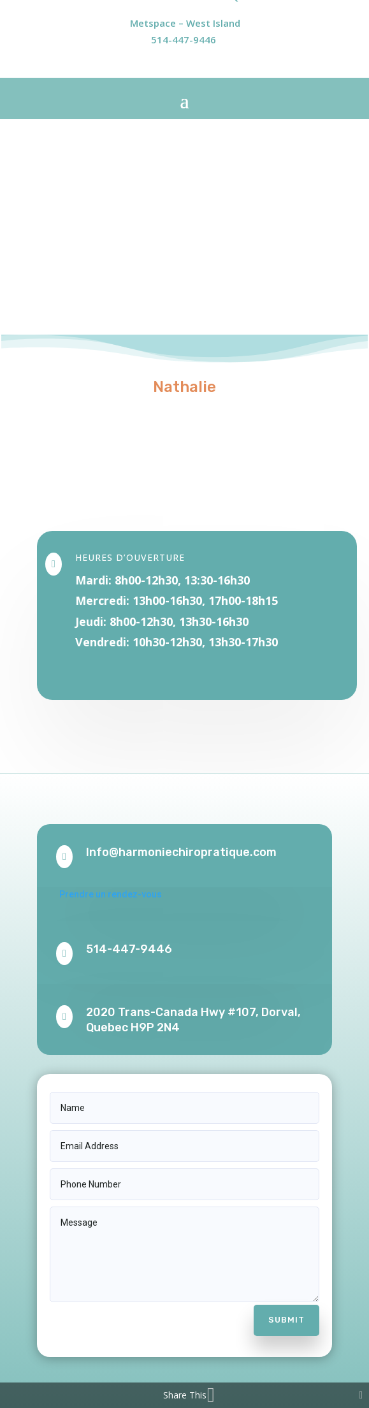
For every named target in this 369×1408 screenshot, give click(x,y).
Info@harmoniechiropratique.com (181, 852)
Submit (286, 1320)
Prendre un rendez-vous (110, 894)
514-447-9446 (183, 39)
